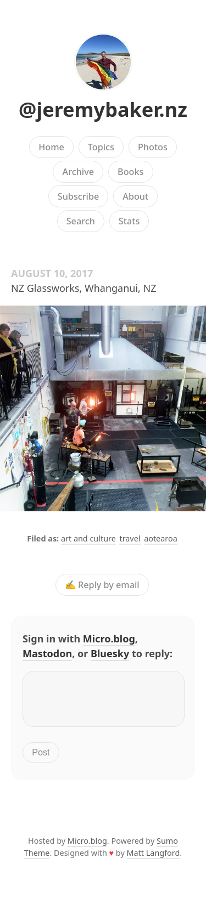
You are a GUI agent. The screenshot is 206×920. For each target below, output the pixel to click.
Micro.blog (109, 638)
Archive (78, 172)
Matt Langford (153, 859)
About (135, 196)
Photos (153, 147)
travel (129, 538)
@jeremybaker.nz (103, 109)
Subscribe (78, 196)
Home (51, 147)
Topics (101, 147)
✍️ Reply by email (102, 585)
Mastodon (47, 653)
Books (130, 172)
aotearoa (160, 538)
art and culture (88, 538)
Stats (129, 221)
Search (80, 221)
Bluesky (110, 653)
